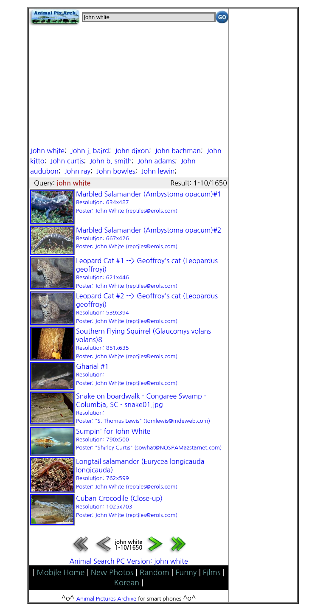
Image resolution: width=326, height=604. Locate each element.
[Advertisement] (128, 84)
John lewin (157, 171)
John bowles (115, 171)
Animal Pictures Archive (106, 598)
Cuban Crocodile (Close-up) (126, 506)
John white (47, 150)
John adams (156, 160)
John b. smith (111, 160)
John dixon (132, 150)
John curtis (67, 160)
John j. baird (89, 150)
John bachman (178, 150)
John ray (77, 171)
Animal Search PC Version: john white (128, 561)
